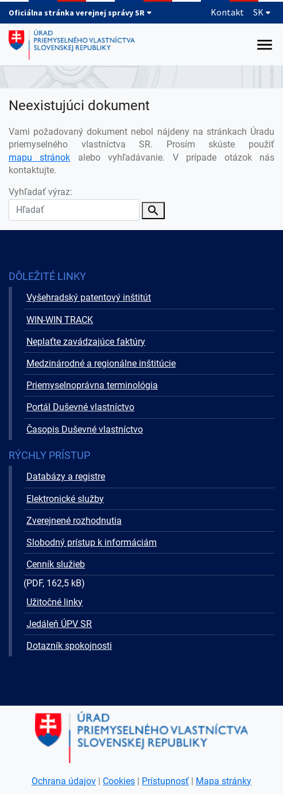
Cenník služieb (55, 564)
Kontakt (227, 12)
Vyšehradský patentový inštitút (88, 297)
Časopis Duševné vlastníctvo (84, 429)
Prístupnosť (165, 781)
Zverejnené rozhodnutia (74, 520)
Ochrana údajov (64, 781)
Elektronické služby (65, 498)
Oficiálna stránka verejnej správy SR (80, 12)
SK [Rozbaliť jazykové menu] (262, 12)
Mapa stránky (223, 781)
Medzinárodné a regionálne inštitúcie (101, 363)
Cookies (119, 781)
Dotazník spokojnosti (69, 645)
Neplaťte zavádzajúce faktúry (85, 341)
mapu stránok (39, 157)
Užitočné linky (54, 602)
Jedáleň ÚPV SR (59, 623)
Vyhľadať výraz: (74, 203)
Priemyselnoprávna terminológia (92, 385)
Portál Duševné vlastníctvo (80, 407)
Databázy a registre (65, 476)
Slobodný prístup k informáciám (91, 542)
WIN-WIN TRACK (59, 319)
